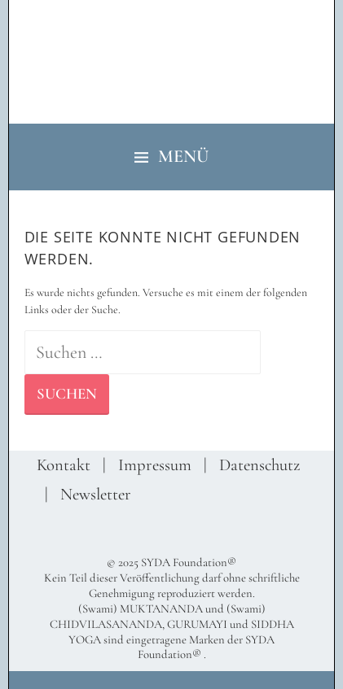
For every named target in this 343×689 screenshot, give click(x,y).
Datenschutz (259, 465)
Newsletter (95, 494)
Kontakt (63, 465)
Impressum (154, 465)
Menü (183, 156)
